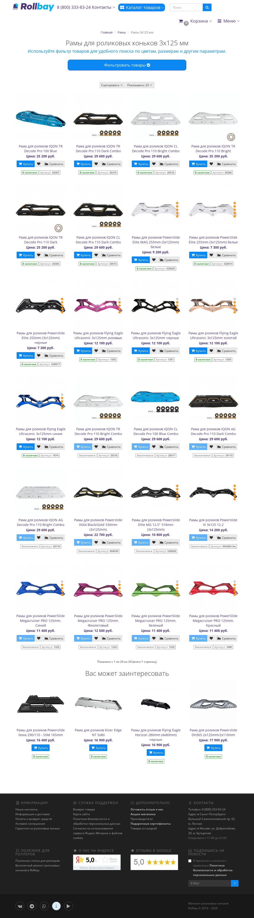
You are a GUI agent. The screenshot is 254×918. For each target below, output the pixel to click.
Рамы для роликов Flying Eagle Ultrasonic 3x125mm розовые (98, 335)
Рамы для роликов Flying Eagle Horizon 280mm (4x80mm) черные (156, 735)
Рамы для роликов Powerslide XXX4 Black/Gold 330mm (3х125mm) (98, 525)
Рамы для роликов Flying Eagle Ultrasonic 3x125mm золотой (213, 335)
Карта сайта (81, 814)
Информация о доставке (32, 814)
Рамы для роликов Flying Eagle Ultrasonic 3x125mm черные (156, 335)
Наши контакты (26, 809)
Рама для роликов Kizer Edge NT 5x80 (98, 732)
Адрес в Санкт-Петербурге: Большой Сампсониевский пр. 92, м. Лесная (211, 819)
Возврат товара (84, 809)
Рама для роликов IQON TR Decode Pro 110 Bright (213, 148)
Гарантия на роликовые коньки (37, 828)
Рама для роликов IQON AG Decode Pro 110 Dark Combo (213, 431)
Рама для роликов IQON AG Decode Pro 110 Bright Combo (40, 522)
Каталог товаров (141, 7)
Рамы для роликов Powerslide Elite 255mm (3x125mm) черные (41, 338)
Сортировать (112, 85)
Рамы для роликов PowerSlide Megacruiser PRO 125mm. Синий (40, 621)
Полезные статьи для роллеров (37, 861)
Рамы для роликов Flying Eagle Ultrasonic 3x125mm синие (41, 431)
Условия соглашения (30, 824)
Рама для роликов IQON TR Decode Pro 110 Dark (41, 239)
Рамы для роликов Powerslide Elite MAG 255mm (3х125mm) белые (156, 242)
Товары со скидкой (144, 828)
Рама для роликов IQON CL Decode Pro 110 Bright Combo (155, 148)
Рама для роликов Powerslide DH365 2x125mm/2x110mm (213, 732)
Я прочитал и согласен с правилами (210, 868)
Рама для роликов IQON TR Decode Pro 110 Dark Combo (98, 148)
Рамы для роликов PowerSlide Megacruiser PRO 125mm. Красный (213, 621)
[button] (195, 21)
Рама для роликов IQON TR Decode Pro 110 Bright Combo (98, 431)
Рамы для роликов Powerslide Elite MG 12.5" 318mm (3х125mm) (156, 525)
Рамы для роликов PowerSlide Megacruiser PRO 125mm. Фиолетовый (98, 621)
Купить (25, 164)
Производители (142, 819)
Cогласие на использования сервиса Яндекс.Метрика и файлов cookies (97, 833)
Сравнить (53, 164)
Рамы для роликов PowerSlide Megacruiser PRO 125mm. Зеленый (156, 621)
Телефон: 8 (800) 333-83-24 (207, 809)
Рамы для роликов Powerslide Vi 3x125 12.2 (213, 522)
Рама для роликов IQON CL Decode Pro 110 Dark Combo (98, 239)
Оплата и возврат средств (33, 819)
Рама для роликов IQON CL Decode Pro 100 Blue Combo (155, 431)
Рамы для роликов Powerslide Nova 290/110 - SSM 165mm (41, 732)
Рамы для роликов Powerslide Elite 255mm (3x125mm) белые (213, 239)
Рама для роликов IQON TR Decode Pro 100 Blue (41, 148)
